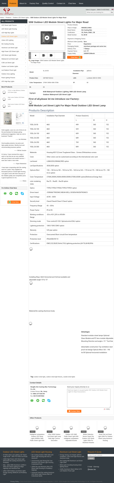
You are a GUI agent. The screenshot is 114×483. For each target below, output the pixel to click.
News (81, 3)
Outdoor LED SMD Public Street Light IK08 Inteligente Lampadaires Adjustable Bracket (71, 437)
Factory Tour (34, 3)
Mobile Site (92, 469)
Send (91, 458)
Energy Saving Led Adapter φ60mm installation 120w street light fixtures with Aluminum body (72, 456)
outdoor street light (39, 377)
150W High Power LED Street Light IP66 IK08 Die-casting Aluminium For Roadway (14, 460)
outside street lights (69, 377)
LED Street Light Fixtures (9, 25)
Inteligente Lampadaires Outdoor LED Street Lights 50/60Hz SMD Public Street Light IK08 (37, 437)
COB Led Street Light (7, 62)
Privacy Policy (14, 481)
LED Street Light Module (8, 55)
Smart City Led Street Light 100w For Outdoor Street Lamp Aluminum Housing (105, 437)
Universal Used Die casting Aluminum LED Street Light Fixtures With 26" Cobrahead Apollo (42, 474)
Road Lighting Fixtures (8, 77)
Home (4, 3)
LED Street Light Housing (9, 29)
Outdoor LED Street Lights (21, 17)
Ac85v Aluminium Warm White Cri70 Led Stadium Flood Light (71, 470)
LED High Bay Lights (7, 33)
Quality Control (47, 3)
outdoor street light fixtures (54, 377)
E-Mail (90, 467)
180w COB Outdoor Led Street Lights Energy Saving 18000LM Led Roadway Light (15, 472)
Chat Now (72, 3)
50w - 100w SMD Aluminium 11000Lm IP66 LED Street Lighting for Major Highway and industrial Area (14, 466)
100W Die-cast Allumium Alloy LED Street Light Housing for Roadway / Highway (42, 468)
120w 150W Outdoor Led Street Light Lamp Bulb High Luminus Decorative (54, 437)
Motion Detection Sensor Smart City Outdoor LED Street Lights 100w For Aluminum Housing (88, 438)
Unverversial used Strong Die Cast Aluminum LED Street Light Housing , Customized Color (42, 462)
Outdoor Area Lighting (8, 74)
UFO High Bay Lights (7, 81)
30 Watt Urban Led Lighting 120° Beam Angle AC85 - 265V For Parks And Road (15, 455)
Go (112, 12)
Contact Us (61, 3)
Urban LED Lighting (7, 40)
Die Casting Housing (7, 44)
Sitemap (96, 467)
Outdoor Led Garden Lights (9, 66)
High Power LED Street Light (10, 51)
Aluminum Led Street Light (9, 47)
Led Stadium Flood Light (8, 70)
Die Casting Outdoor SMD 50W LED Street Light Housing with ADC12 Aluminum (42, 456)
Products (13, 3)
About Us (22, 3)
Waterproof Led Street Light (9, 59)
